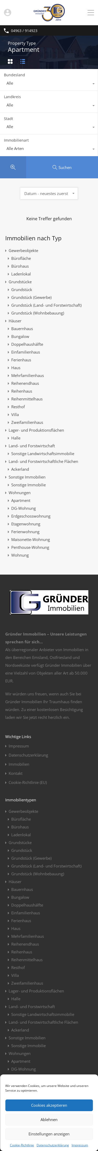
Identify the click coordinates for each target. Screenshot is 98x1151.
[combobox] (49, 84)
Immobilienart (16, 140)
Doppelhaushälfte (27, 344)
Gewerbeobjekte (23, 250)
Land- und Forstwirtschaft (32, 445)
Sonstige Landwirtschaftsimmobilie (42, 453)
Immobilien (19, 764)
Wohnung (20, 555)
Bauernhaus (22, 328)
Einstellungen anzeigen (49, 1133)
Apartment (20, 500)
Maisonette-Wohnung (30, 539)
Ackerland (20, 469)
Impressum (80, 1145)
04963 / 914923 (24, 31)
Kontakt (15, 773)
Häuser (15, 320)
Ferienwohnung (25, 531)
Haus (15, 367)
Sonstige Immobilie (28, 484)
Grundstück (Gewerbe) (31, 297)
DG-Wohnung (23, 508)
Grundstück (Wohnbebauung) (37, 313)
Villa (15, 414)
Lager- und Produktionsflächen (36, 430)
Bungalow (20, 336)
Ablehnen (49, 1119)
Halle (15, 438)
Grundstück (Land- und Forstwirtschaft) (46, 305)
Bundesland (14, 74)
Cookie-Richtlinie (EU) (28, 782)
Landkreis (12, 96)
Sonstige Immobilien (27, 477)
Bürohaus (20, 266)
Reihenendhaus (25, 383)
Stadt (8, 118)
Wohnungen (20, 492)
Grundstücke (20, 281)
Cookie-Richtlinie (22, 1145)
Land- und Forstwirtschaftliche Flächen (43, 461)
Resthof (18, 406)
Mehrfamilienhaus (27, 375)
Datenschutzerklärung (53, 1145)
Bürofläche (21, 258)
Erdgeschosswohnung (30, 516)
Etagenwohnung (25, 523)
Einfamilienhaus (25, 352)
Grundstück (21, 289)
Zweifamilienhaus (27, 422)
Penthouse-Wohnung (30, 547)
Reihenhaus (21, 391)
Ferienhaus (21, 359)
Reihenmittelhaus (27, 398)
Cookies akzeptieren (49, 1105)
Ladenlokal (21, 273)
